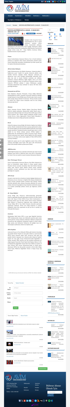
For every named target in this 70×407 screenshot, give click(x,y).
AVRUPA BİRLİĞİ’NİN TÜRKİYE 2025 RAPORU (24, 360)
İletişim (27, 20)
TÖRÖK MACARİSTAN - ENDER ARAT (22, 342)
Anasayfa (10, 15)
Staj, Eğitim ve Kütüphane (15, 20)
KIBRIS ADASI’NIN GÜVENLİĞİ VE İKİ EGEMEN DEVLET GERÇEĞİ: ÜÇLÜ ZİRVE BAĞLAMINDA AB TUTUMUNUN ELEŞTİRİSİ (25, 353)
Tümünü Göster (42, 368)
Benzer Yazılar (24, 315)
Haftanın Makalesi (53, 348)
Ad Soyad (9, 288)
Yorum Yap (10, 283)
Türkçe (6, 1)
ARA (62, 29)
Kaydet (15, 308)
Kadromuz (36, 15)
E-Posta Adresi (8, 293)
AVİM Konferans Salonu (54, 313)
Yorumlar (15, 25)
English (11, 1)
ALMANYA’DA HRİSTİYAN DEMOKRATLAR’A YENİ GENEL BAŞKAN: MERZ (23, 324)
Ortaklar (37, 387)
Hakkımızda (46, 15)
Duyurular (51, 320)
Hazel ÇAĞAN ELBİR (13, 33)
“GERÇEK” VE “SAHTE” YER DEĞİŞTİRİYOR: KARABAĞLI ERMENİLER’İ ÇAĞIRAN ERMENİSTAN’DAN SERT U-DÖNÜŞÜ (25, 335)
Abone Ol (50, 395)
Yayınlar (26, 387)
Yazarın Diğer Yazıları (13, 315)
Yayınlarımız (19, 15)
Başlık (8, 298)
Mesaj (9, 302)
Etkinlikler (28, 15)
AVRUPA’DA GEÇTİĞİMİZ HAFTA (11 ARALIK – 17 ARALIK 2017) (34, 25)
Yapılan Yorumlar (20, 283)
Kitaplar (50, 43)
